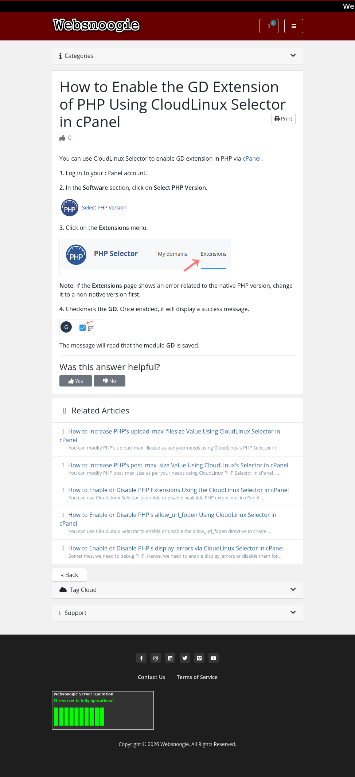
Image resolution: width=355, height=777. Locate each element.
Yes (76, 380)
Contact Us (151, 677)
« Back (69, 575)
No (109, 380)
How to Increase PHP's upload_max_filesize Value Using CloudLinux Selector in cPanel (177, 439)
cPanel (252, 158)
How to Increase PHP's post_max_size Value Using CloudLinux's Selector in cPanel (177, 468)
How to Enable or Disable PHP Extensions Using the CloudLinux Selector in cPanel (177, 493)
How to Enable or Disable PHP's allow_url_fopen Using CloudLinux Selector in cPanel (177, 523)
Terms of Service (197, 677)
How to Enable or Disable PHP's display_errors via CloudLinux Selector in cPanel (177, 552)
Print (283, 118)
